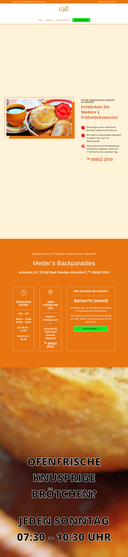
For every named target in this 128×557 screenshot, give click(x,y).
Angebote (49, 20)
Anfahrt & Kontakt (62, 20)
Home (40, 20)
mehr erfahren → (91, 328)
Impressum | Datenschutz (106, 2)
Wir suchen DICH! (81, 20)
